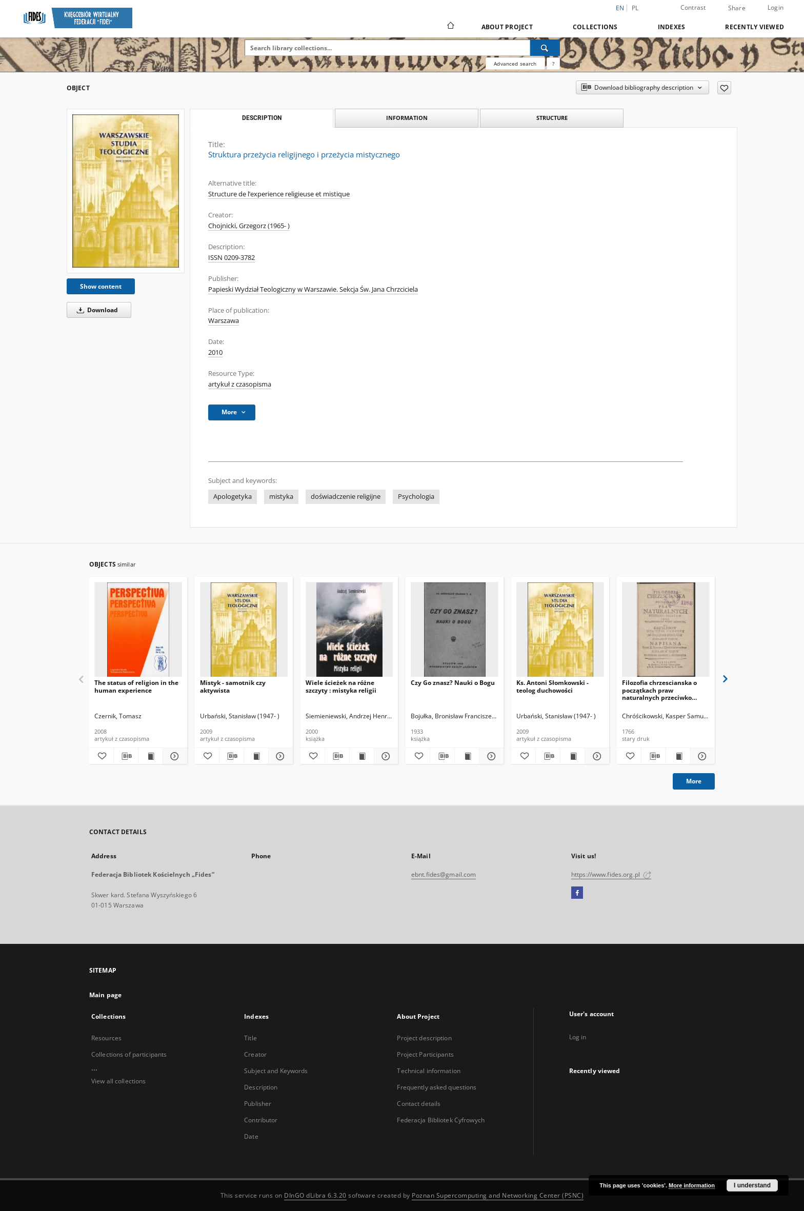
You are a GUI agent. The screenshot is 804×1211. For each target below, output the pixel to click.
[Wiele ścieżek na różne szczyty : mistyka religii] (349, 629)
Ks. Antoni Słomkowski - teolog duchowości (552, 686)
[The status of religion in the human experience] (138, 629)
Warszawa (223, 320)
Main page (105, 995)
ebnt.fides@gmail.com (443, 874)
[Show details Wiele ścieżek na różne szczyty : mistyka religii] (385, 756)
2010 (215, 352)
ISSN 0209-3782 (231, 257)
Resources (106, 1038)
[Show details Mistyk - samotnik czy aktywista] (279, 756)
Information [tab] (407, 118)
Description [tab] (262, 118)
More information (692, 1185)
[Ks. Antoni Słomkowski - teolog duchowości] (560, 629)
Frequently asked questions (436, 1087)
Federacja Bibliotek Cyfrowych (440, 1120)
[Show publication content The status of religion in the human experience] (150, 756)
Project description (424, 1038)
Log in (578, 1037)
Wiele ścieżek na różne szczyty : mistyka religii (341, 686)
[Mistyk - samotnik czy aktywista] (243, 629)
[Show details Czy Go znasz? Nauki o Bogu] (490, 756)
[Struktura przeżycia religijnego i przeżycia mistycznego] (125, 191)
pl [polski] (635, 8)
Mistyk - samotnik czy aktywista (233, 686)
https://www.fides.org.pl (611, 874)
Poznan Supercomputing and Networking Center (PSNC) (498, 1195)
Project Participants (425, 1054)
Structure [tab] (552, 118)
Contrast (693, 7)
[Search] (545, 47)
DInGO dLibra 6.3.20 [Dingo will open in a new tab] (315, 1195)
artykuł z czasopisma (239, 384)
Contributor (260, 1120)
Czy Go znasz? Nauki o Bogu (453, 682)
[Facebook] (577, 893)
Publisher (257, 1103)
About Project (507, 27)
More (693, 781)
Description (260, 1087)
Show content (101, 286)
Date (251, 1136)
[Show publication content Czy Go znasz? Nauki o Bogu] (467, 756)
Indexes (672, 27)
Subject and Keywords (276, 1070)
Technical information (428, 1070)
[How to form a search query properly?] (553, 63)
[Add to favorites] (724, 87)
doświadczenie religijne (345, 496)
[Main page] (449, 26)
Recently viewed (754, 27)
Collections (595, 27)
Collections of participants (129, 1054)
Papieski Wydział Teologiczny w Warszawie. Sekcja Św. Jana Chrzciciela (313, 289)
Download (95, 310)
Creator (255, 1054)
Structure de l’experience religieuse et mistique (279, 194)
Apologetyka (232, 496)
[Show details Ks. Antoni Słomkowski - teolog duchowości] (596, 756)
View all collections (118, 1081)
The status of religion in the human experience (136, 686)
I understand (752, 1185)
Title (250, 1038)
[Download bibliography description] (126, 756)
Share (737, 8)
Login (775, 7)
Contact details (418, 1103)
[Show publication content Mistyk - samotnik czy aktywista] (256, 756)
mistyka (281, 496)
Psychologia (416, 496)
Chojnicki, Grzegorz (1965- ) (249, 225)
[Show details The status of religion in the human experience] (174, 756)
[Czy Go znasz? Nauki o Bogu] (454, 629)
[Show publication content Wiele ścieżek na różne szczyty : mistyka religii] (362, 756)
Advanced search (515, 63)
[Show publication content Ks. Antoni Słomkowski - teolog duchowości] (572, 756)
